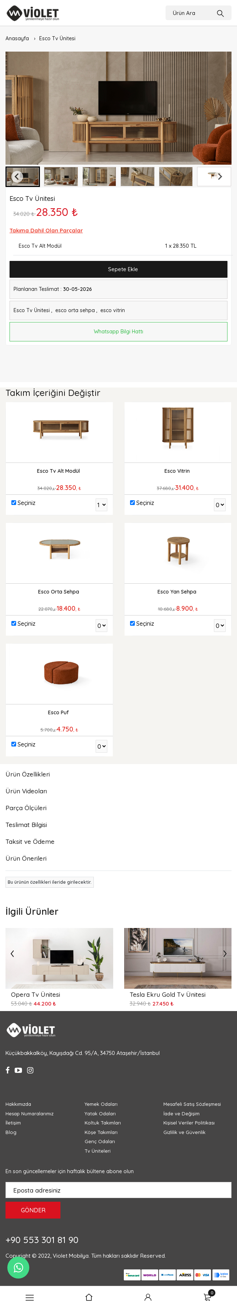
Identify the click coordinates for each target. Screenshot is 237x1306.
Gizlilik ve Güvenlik (184, 1132)
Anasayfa (17, 38)
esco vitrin (112, 310)
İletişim (13, 1123)
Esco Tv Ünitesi (57, 38)
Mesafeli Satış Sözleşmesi (192, 1104)
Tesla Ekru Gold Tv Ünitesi (167, 994)
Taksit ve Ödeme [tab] (30, 841)
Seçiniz (27, 502)
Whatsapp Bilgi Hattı (118, 331)
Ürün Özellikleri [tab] (27, 774)
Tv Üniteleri (98, 1151)
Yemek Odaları (101, 1104)
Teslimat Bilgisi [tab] (26, 824)
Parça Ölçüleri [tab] (26, 808)
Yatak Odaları (100, 1113)
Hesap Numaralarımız (29, 1113)
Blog (10, 1132)
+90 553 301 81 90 (41, 1239)
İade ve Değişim (181, 1113)
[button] (61, 176)
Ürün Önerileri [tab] (26, 858)
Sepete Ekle (118, 269)
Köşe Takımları (101, 1132)
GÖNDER (33, 1210)
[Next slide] (220, 177)
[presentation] (12, 952)
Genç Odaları (100, 1141)
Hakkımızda (18, 1104)
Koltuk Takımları (103, 1123)
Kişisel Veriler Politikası (189, 1123)
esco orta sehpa (75, 310)
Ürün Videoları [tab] (26, 791)
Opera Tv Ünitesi (35, 994)
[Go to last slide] (17, 177)
